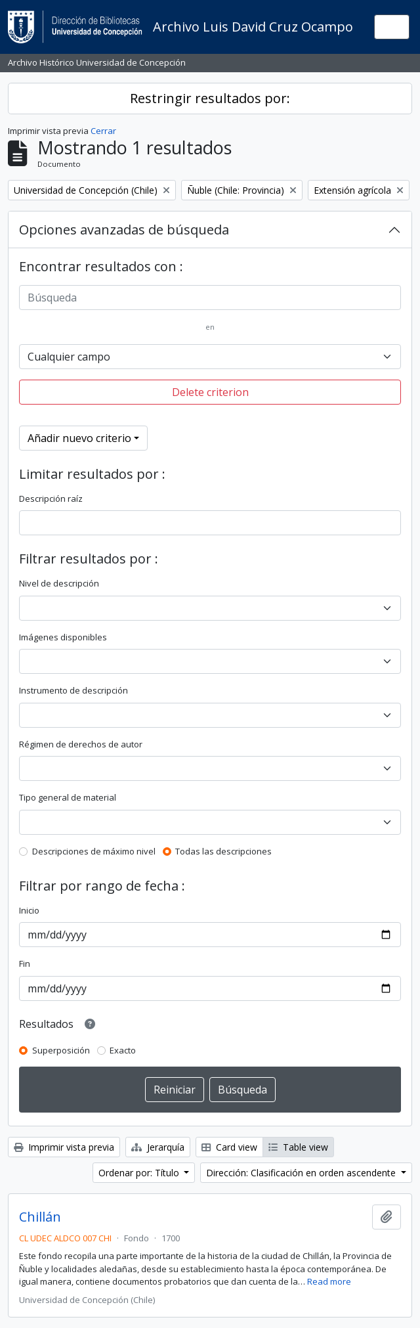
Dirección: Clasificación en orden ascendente (302, 1172)
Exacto (123, 1050)
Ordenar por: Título (140, 1172)
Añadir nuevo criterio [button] (79, 438)
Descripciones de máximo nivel (94, 851)
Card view (229, 1147)
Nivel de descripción (59, 583)
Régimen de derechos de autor (80, 744)
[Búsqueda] (210, 297)
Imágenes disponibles (63, 637)
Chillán (40, 1217)
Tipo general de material (67, 797)
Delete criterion (210, 392)
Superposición (61, 1050)
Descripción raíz (51, 498)
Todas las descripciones (223, 851)
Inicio (29, 910)
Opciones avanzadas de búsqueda (124, 229)
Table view (298, 1147)
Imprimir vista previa (64, 1147)
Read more (329, 1281)
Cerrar (103, 131)
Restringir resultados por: (210, 98)
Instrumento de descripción (73, 690)
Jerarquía (157, 1147)
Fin (24, 963)
